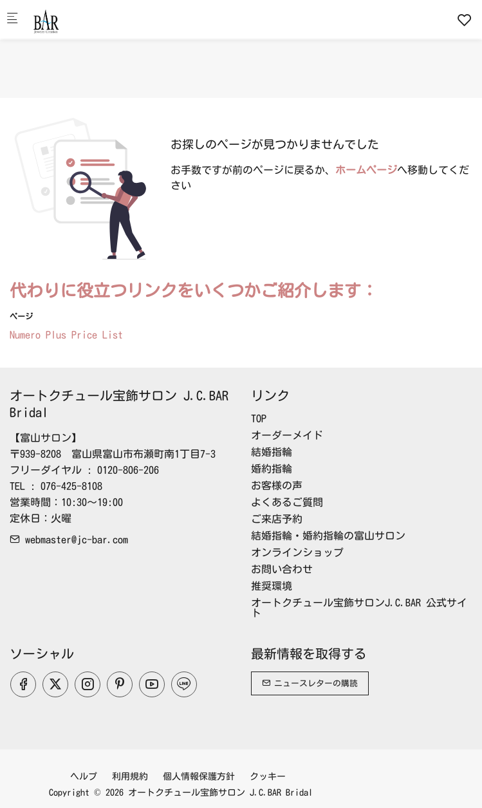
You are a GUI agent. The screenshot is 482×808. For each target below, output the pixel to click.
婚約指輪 (271, 469)
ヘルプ (83, 776)
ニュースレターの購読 (310, 683)
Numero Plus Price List (66, 335)
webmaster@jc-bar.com (69, 539)
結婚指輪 (271, 452)
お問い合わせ (282, 569)
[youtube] (152, 684)
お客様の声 (276, 485)
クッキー (268, 776)
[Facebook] (23, 684)
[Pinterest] (120, 684)
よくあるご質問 (287, 502)
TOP (258, 418)
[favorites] (465, 20)
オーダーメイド (287, 435)
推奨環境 (271, 586)
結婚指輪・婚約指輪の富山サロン (328, 536)
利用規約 (130, 776)
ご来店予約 (276, 519)
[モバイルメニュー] (12, 19)
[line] (184, 684)
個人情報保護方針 (199, 776)
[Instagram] (87, 684)
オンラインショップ (297, 552)
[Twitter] (55, 684)
